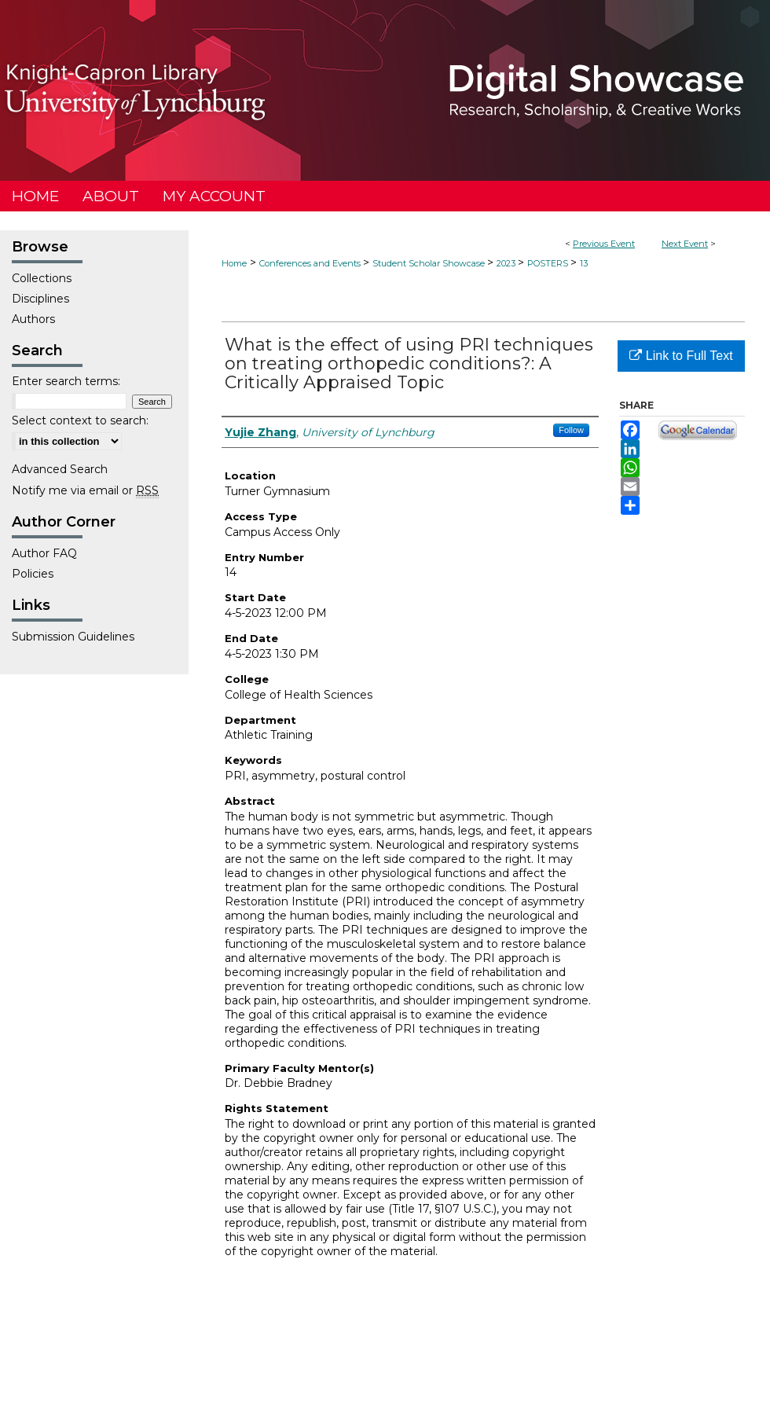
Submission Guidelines (73, 637)
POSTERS (548, 263)
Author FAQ (44, 553)
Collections (42, 278)
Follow (571, 430)
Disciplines (40, 299)
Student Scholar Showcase (429, 263)
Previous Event (604, 243)
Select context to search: (80, 420)
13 (584, 263)
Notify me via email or (85, 490)
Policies (32, 574)
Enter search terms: (66, 381)
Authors (33, 319)
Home (234, 263)
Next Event (685, 243)
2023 (507, 263)
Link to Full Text (680, 355)
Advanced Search (60, 469)
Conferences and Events (311, 263)
